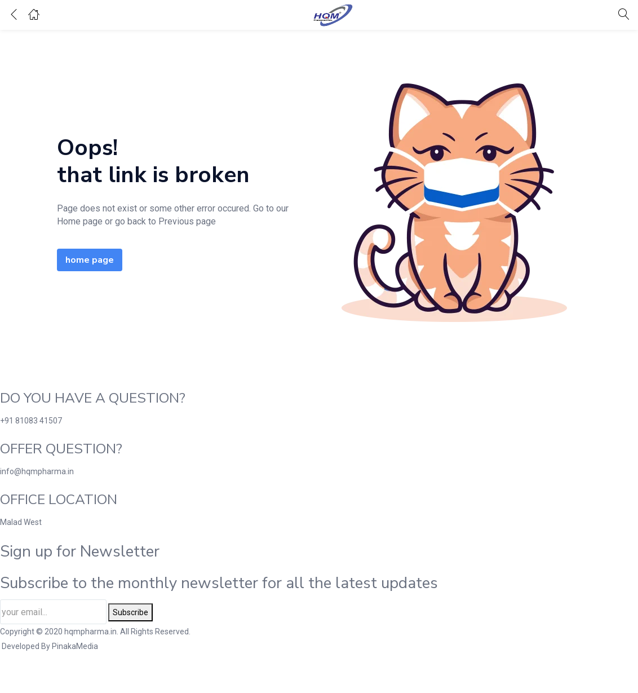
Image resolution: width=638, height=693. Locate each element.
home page (89, 260)
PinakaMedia (75, 646)
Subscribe (130, 612)
